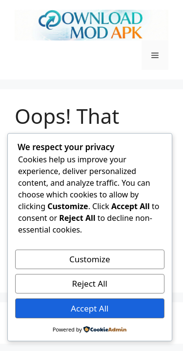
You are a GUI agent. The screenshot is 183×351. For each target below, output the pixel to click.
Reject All (90, 283)
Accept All (89, 308)
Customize (89, 259)
